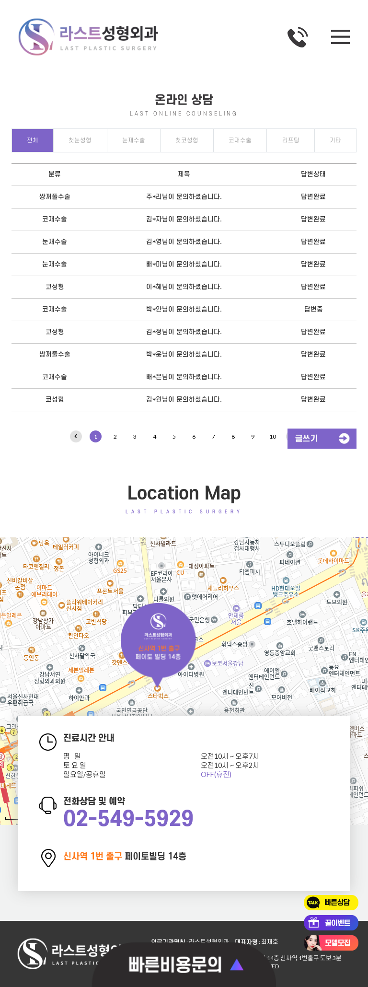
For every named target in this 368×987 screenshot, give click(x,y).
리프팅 (290, 140)
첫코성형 (186, 140)
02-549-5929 (128, 819)
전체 (32, 140)
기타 (335, 140)
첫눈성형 (80, 140)
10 (272, 436)
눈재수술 (133, 140)
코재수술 (240, 140)
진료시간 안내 (89, 738)
